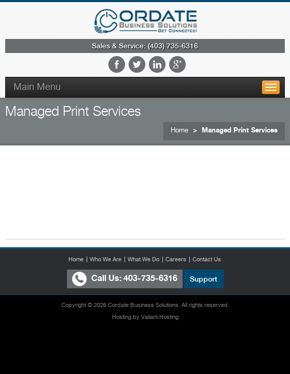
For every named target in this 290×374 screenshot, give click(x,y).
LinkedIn (157, 64)
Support (203, 279)
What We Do (143, 259)
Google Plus (177, 64)
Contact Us (206, 259)
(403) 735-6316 (173, 46)
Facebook (116, 64)
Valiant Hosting (159, 317)
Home (179, 130)
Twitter (137, 64)
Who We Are (105, 259)
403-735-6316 (150, 278)
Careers (175, 259)
